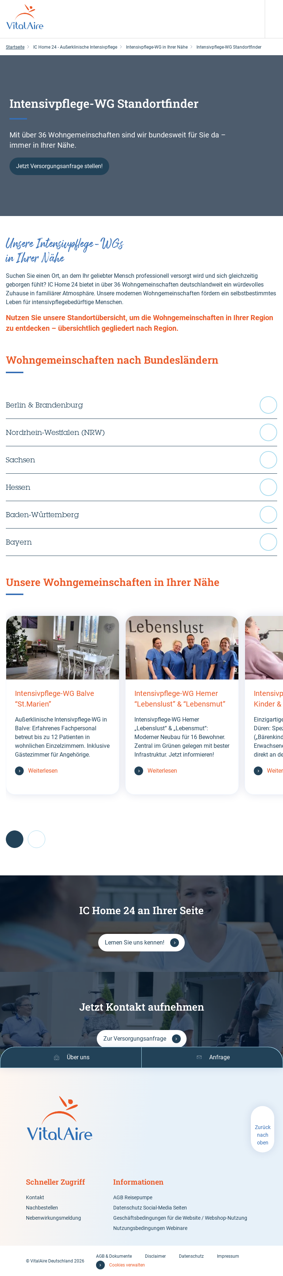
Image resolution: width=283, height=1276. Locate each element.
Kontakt (35, 1197)
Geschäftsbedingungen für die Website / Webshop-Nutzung (180, 1218)
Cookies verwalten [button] (127, 1265)
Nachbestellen (42, 1208)
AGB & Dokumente (114, 1256)
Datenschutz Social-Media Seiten (150, 1208)
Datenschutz (191, 1256)
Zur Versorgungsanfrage (134, 1038)
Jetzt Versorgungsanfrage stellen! (59, 166)
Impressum (228, 1256)
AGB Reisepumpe (132, 1197)
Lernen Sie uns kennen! (134, 942)
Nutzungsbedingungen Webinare (150, 1228)
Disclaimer (155, 1256)
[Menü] (274, 9)
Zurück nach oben (263, 1135)
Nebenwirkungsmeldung (53, 1218)
